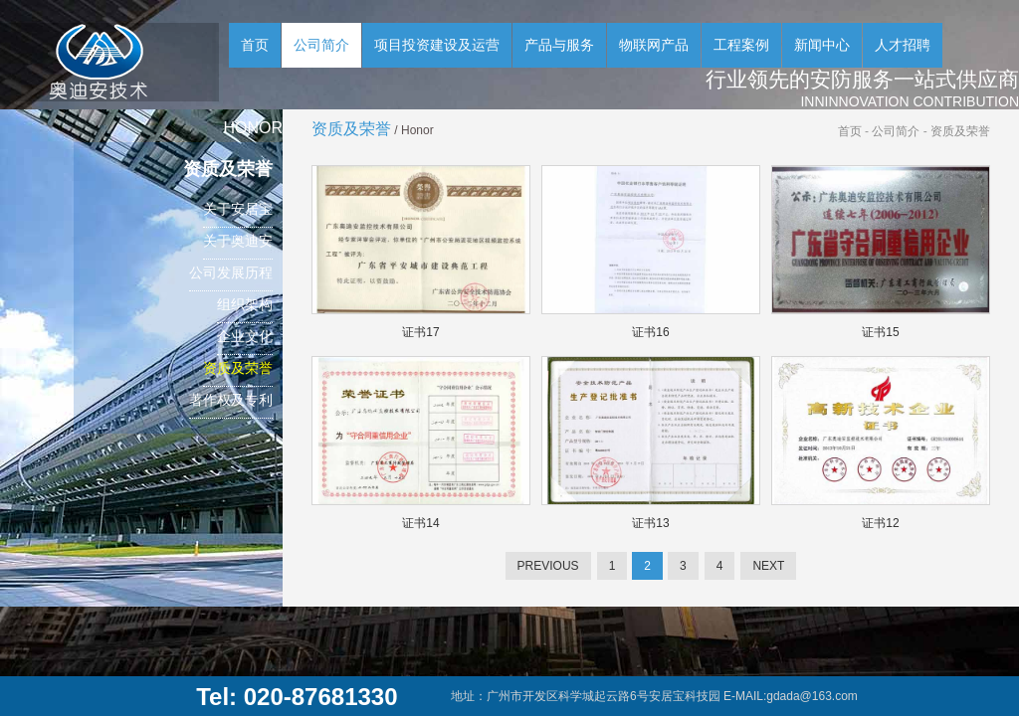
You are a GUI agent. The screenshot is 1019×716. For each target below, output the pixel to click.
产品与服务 (559, 45)
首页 (255, 45)
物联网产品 (654, 45)
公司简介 (321, 45)
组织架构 (245, 304)
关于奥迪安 (238, 241)
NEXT (768, 566)
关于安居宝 (238, 209)
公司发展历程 (231, 272)
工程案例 (741, 45)
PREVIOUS (548, 566)
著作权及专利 (231, 400)
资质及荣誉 (238, 368)
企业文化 (245, 336)
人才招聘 (902, 45)
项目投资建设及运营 (437, 45)
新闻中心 (822, 45)
